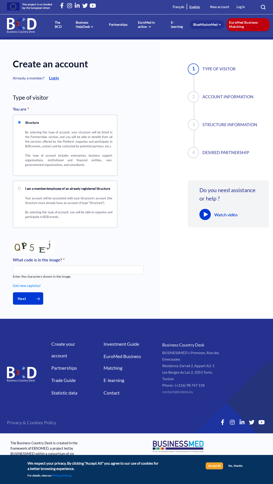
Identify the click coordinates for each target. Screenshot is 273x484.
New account (219, 7)
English (194, 7)
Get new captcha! (27, 285)
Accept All (214, 466)
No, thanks (235, 466)
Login (54, 78)
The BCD (58, 24)
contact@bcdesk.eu (177, 391)
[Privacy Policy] (61, 476)
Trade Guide (63, 380)
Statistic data (64, 392)
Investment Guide (121, 344)
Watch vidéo (225, 215)
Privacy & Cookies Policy (31, 422)
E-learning (177, 24)
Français (178, 7)
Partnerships (118, 24)
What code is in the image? (37, 260)
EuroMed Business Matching (243, 24)
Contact (112, 392)
